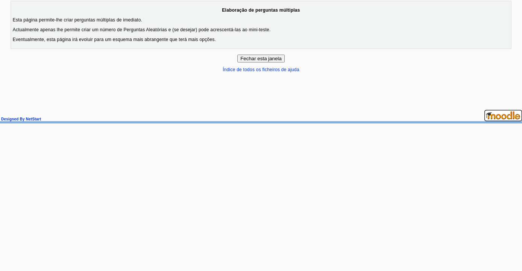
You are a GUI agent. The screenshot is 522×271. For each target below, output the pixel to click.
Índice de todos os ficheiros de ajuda (261, 69)
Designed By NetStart (20, 119)
